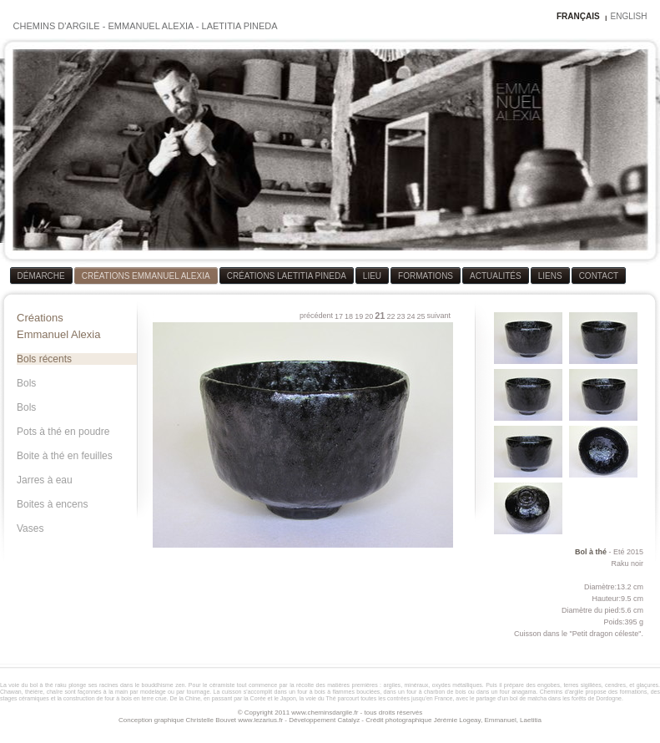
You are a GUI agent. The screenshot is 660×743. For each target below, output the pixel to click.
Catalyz (348, 720)
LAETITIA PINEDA (240, 26)
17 (339, 316)
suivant (438, 315)
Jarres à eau (45, 480)
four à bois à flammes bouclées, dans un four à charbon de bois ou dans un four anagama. (417, 692)
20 (369, 316)
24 (410, 316)
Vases (30, 528)
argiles (392, 685)
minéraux (417, 685)
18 (349, 316)
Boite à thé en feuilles (65, 456)
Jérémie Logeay (457, 720)
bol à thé (41, 685)
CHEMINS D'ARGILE (56, 26)
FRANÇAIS (578, 16)
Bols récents (44, 359)
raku (61, 685)
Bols (26, 383)
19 (359, 316)
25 (420, 316)
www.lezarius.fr (260, 720)
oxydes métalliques (457, 685)
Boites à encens (52, 504)
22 (390, 316)
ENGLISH (629, 16)
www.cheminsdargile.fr (324, 712)
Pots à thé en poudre (63, 431)
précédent (316, 315)
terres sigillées (582, 685)
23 (400, 316)
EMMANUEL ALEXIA (150, 26)
